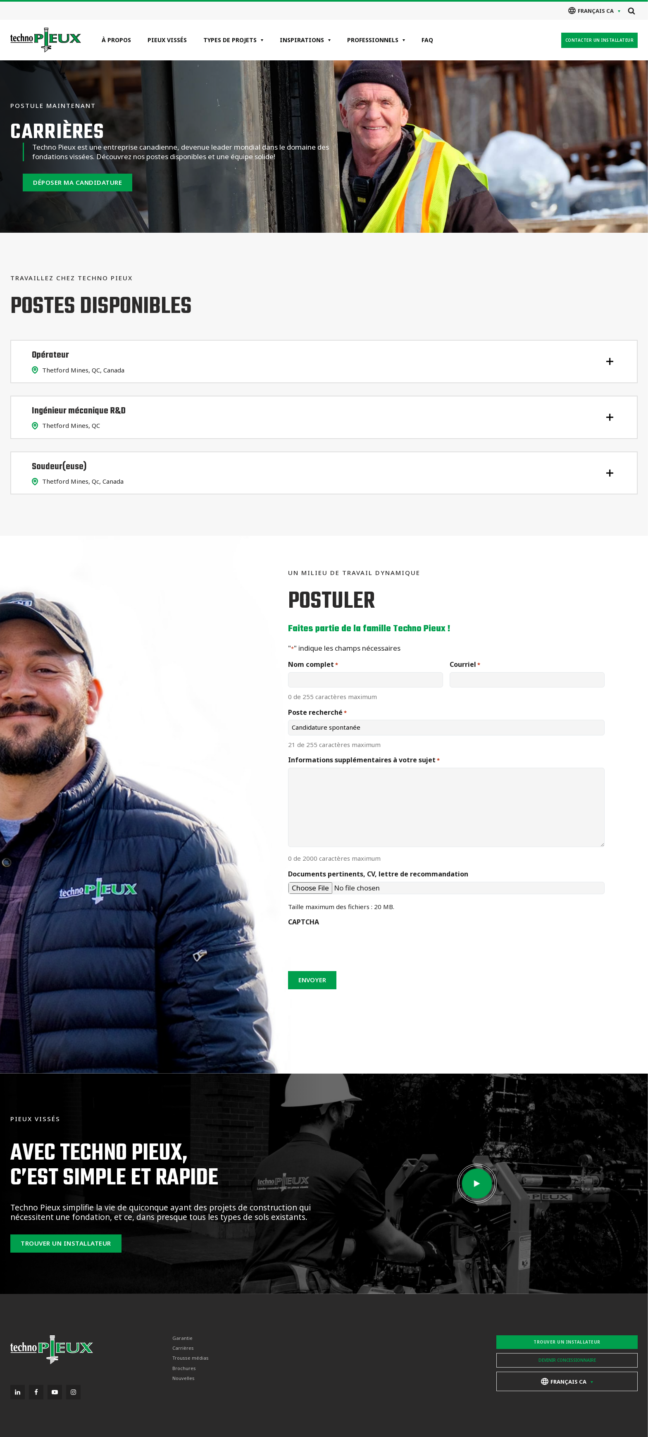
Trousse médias (190, 1358)
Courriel (465, 664)
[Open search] (631, 11)
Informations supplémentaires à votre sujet (364, 760)
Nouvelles (183, 1378)
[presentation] (351, 946)
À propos (116, 40)
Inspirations (302, 40)
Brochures (184, 1368)
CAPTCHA (303, 922)
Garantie (182, 1338)
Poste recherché (317, 712)
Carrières (183, 1348)
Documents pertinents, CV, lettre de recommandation (378, 874)
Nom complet (313, 664)
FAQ (427, 40)
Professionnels (372, 40)
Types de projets (230, 40)
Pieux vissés (167, 40)
